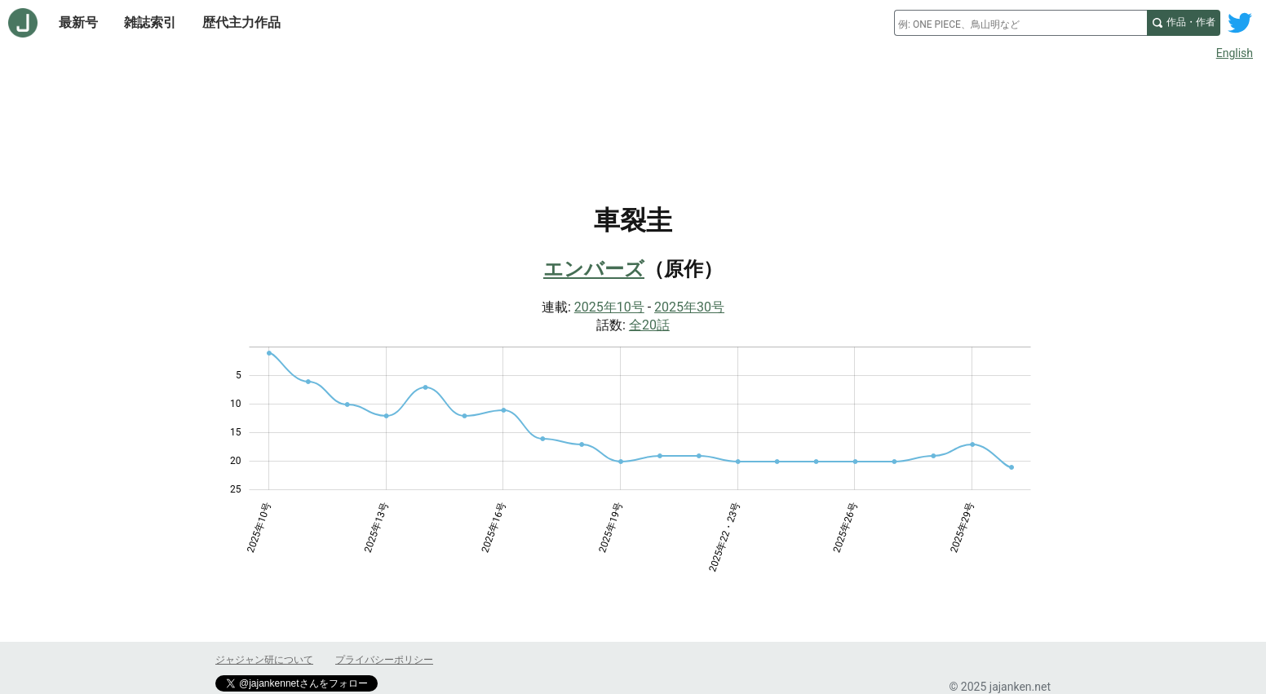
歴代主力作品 (241, 22)
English (1234, 53)
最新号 (78, 22)
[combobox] (1020, 23)
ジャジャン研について (264, 659)
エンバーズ (593, 269)
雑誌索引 (150, 22)
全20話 (649, 325)
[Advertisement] (633, 112)
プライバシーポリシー (384, 659)
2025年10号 (609, 307)
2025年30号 (689, 307)
